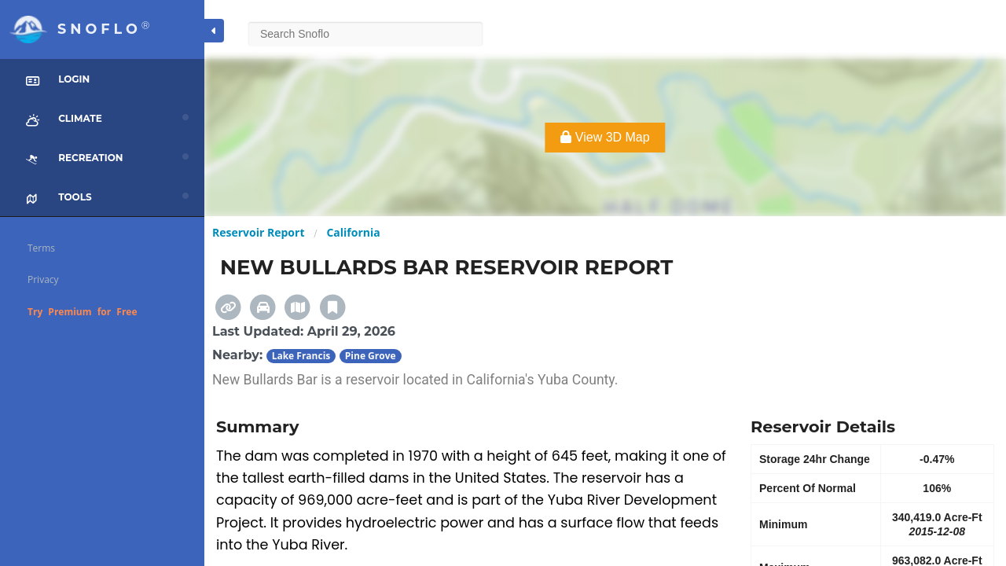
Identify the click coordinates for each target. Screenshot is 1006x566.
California (353, 232)
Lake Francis (301, 355)
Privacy (43, 279)
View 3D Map (604, 137)
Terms (41, 248)
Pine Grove (370, 355)
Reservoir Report (258, 232)
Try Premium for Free (83, 311)
